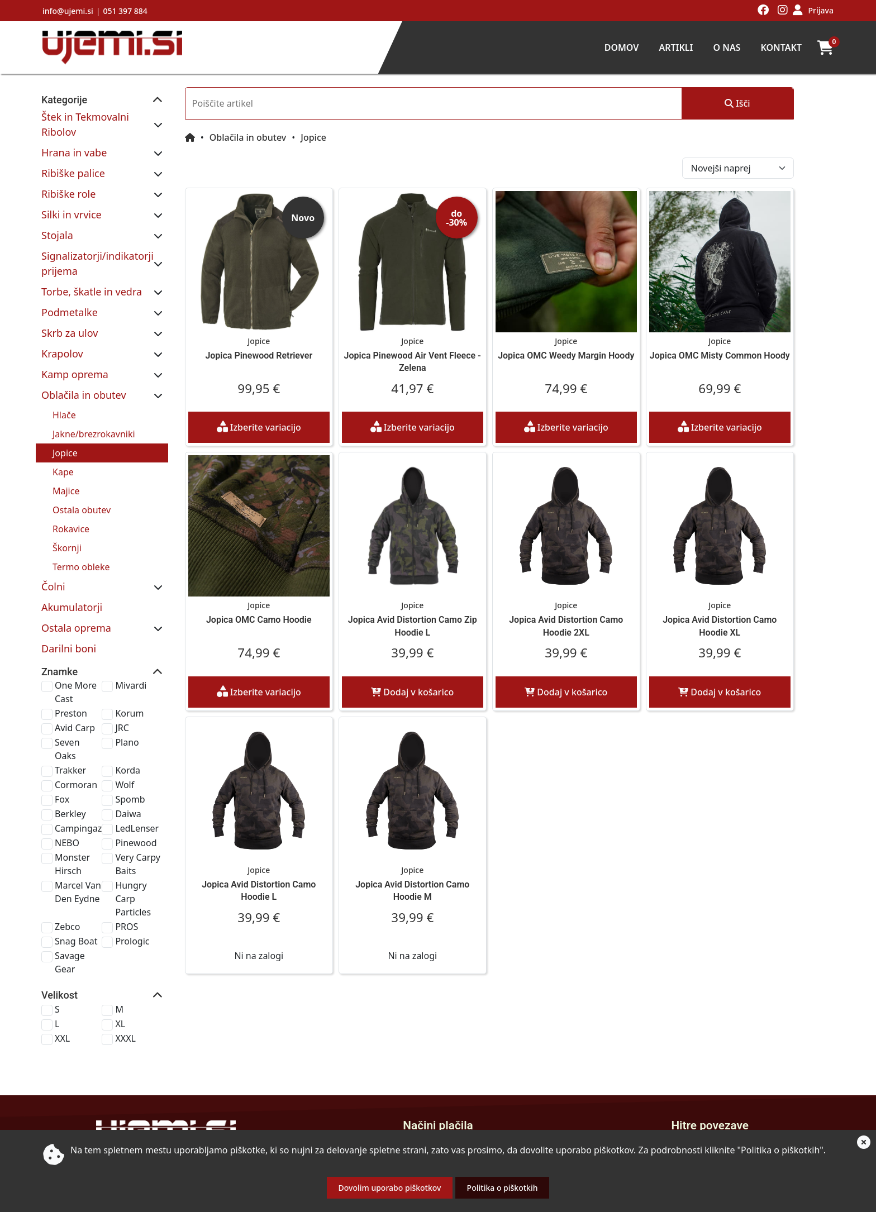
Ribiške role (68, 178)
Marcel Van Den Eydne (88, 821)
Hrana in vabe (74, 137)
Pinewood (165, 786)
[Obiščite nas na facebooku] (763, 10)
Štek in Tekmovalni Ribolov (103, 116)
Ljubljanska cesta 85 (173, 1111)
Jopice (65, 423)
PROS (156, 843)
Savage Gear (81, 872)
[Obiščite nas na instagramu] (783, 10)
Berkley (70, 757)
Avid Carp (75, 684)
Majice (66, 461)
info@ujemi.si (67, 11)
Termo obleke (81, 537)
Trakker (70, 713)
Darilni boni (68, 618)
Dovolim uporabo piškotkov (390, 1187)
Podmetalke (69, 282)
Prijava (821, 10)
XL (150, 926)
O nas (726, 47)
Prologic (162, 857)
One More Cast (86, 655)
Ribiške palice (73, 158)
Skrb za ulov (69, 302)
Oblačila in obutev (83, 364)
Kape (63, 442)
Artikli (676, 47)
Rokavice (71, 499)
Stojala (57, 220)
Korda (157, 713)
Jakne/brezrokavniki (94, 404)
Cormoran (76, 728)
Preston (71, 670)
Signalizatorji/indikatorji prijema (116, 240)
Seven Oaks (79, 699)
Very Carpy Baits (179, 800)
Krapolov (62, 323)
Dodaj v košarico (467, 685)
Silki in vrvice (71, 199)
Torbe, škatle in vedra (91, 261)
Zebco (67, 843)
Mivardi (160, 655)
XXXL (155, 941)
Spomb (159, 742)
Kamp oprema (74, 344)
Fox (62, 742)
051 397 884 (125, 11)
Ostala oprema (76, 597)
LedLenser (166, 771)
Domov (621, 47)
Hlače (64, 385)
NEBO (67, 786)
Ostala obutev (82, 480)
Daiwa (157, 757)
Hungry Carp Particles (171, 821)
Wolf (154, 728)
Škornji (67, 518)
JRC (151, 684)
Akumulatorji (71, 577)
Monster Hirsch (87, 800)
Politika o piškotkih (502, 1187)
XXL (62, 941)
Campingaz (78, 771)
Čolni (53, 556)
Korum (159, 670)
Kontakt (781, 47)
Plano (156, 699)
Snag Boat (76, 857)
